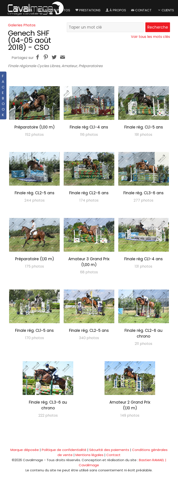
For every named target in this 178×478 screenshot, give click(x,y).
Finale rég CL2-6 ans (89, 193)
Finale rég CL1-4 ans (89, 127)
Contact (141, 10)
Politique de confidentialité (64, 449)
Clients (165, 10)
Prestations (88, 10)
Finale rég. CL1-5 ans (143, 127)
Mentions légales (89, 455)
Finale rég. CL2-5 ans (34, 193)
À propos (115, 10)
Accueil (24, 10)
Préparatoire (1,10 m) (34, 259)
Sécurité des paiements (109, 449)
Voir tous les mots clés (150, 36)
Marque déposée (24, 449)
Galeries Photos (53, 10)
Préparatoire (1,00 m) (34, 127)
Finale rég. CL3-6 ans (143, 193)
